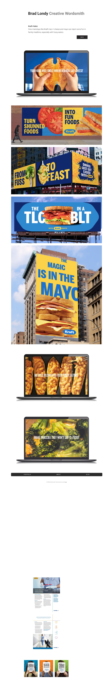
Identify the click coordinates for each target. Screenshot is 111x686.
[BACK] (82, 37)
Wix (66, 482)
